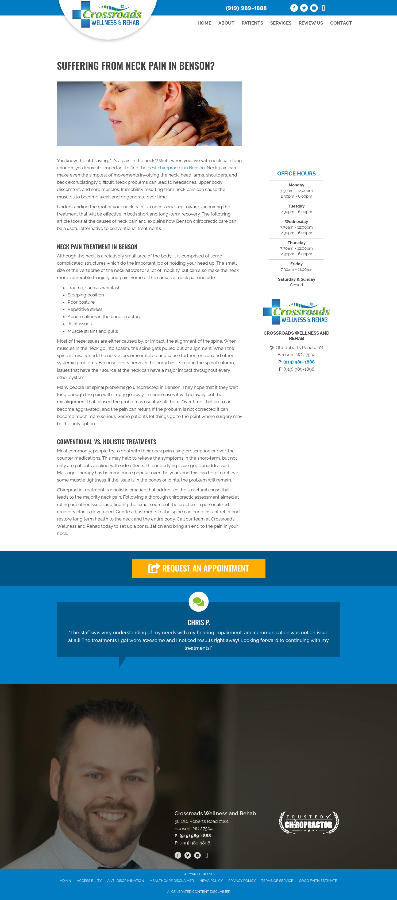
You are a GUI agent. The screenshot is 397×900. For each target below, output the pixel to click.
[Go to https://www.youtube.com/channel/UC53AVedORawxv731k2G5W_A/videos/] (314, 9)
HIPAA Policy (211, 881)
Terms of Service (277, 881)
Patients (252, 23)
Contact (341, 23)
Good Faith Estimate (318, 881)
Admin (65, 881)
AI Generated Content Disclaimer (198, 892)
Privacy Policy (242, 881)
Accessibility (89, 881)
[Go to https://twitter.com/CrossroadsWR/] (304, 9)
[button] (198, 568)
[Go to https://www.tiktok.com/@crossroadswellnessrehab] (324, 8)
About (226, 23)
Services (280, 23)
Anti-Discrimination (125, 881)
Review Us (311, 23)
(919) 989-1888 (246, 8)
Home (204, 23)
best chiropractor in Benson (176, 167)
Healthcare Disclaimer (172, 881)
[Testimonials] (198, 630)
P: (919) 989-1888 (193, 835)
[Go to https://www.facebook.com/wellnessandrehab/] (294, 9)
